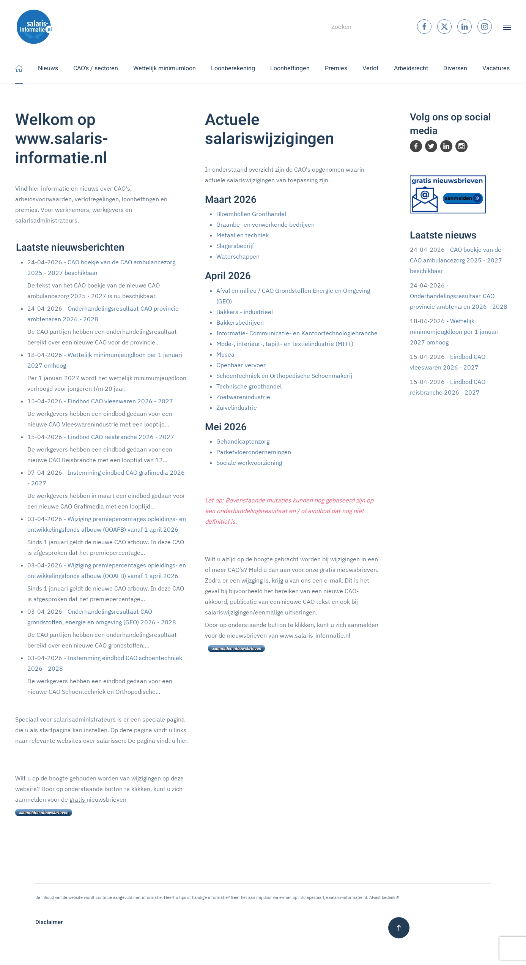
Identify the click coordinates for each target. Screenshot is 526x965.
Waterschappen (238, 256)
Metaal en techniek (242, 235)
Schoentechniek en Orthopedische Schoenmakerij (284, 375)
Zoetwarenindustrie (243, 397)
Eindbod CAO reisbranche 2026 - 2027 (121, 437)
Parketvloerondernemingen (253, 452)
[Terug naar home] (34, 27)
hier (182, 740)
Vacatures (496, 68)
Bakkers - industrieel (244, 312)
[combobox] (360, 26)
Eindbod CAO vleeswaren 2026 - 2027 (120, 401)
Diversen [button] (455, 68)
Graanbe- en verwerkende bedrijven (265, 224)
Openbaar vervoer (241, 365)
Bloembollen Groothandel (251, 214)
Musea (225, 354)
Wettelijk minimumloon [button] (164, 68)
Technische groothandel (249, 386)
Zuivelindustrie (236, 407)
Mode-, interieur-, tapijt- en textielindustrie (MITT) (284, 343)
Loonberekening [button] (233, 68)
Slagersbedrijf (235, 246)
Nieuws (48, 68)
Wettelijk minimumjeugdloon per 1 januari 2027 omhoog (454, 331)
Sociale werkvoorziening (249, 462)
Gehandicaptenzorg (242, 441)
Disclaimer (49, 922)
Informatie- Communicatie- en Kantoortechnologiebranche (297, 333)
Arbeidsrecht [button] (411, 68)
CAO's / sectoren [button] (95, 68)
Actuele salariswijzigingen (269, 129)
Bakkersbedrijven (240, 322)
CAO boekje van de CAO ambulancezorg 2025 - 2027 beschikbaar (456, 260)
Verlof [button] (370, 68)
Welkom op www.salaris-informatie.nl (61, 139)
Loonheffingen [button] (290, 68)
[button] (507, 26)
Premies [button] (336, 68)
